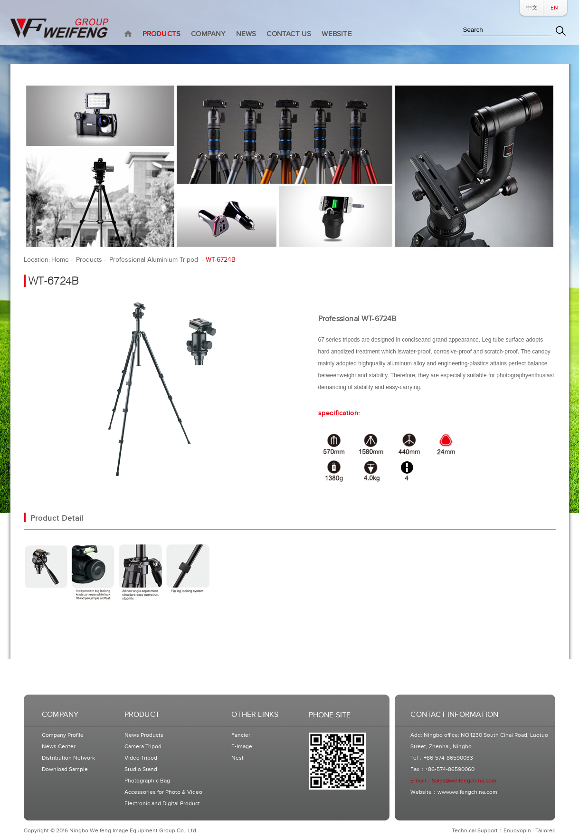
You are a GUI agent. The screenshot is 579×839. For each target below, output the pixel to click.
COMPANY (208, 33)
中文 (532, 7)
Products (89, 260)
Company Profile (63, 735)
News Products (143, 735)
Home (60, 260)
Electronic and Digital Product (162, 803)
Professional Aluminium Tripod (154, 260)
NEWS (246, 33)
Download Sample (65, 769)
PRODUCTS (161, 33)
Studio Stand (140, 769)
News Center (59, 746)
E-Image (241, 746)
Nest (237, 758)
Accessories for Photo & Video (163, 792)
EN (554, 7)
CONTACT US (288, 33)
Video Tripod (140, 758)
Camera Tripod (142, 746)
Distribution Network (68, 758)
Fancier (240, 735)
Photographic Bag (147, 780)
